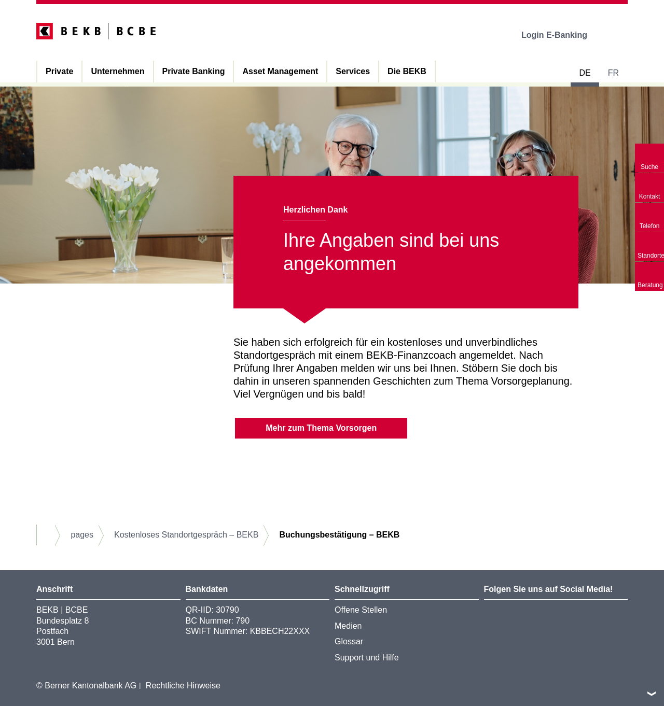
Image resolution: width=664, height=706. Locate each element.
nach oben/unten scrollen (651, 693)
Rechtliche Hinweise (183, 685)
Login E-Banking (561, 35)
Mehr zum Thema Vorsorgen (321, 427)
